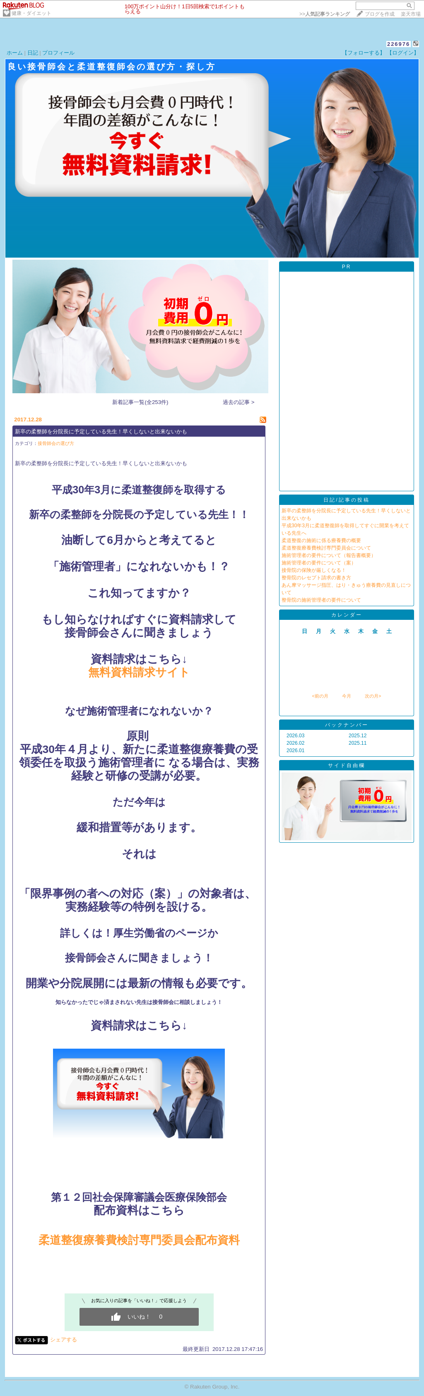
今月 (346, 695)
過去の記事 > (239, 402)
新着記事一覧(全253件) (140, 402)
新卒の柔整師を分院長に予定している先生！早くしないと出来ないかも (101, 431)
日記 (32, 53)
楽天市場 (411, 14)
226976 (398, 44)
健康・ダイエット (31, 13)
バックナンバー (347, 725)
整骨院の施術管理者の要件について (321, 600)
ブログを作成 (380, 14)
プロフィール (58, 53)
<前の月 (320, 695)
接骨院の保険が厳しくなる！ (314, 570)
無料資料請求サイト (139, 672)
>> (324, 14)
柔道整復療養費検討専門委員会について (326, 548)
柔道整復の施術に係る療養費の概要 (321, 540)
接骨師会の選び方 (56, 443)
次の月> (373, 695)
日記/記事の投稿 (346, 500)
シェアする (63, 1339)
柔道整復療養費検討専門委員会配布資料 (139, 1240)
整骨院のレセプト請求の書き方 (316, 578)
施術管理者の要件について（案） (319, 563)
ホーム (15, 53)
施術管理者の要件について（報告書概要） (329, 555)
